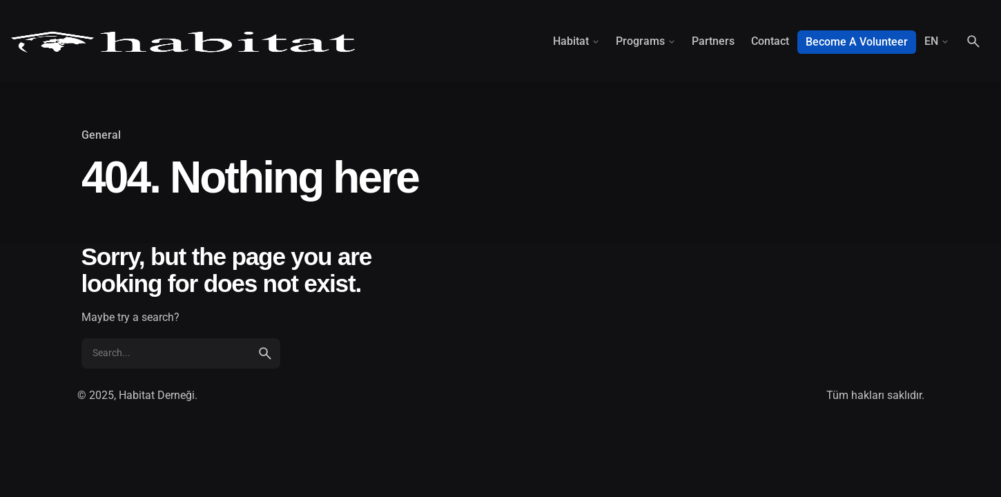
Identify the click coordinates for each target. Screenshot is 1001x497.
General (101, 135)
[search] (265, 353)
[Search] (973, 41)
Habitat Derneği (157, 395)
